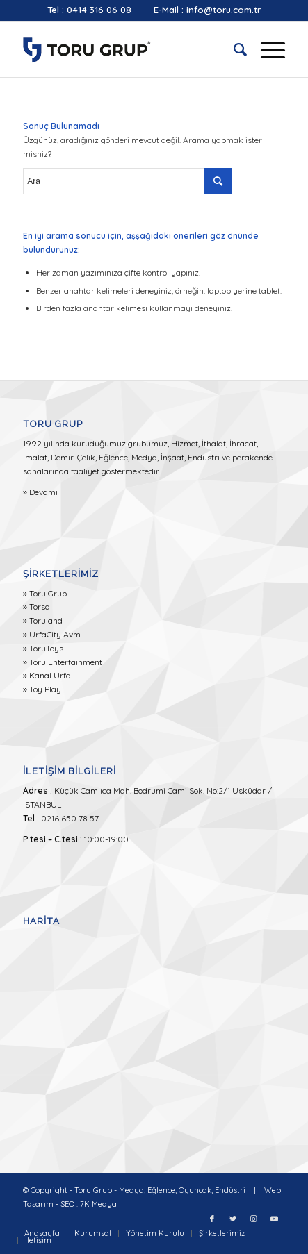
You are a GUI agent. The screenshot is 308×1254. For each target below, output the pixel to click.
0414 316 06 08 (99, 9)
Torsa (39, 606)
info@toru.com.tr (223, 9)
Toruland (46, 620)
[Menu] (266, 49)
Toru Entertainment (65, 662)
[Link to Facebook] (212, 1218)
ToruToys (46, 648)
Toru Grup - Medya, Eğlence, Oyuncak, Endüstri (159, 1190)
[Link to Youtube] (274, 1218)
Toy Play (45, 689)
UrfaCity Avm (55, 634)
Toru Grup (48, 593)
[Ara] (233, 49)
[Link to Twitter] (232, 1218)
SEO (67, 1204)
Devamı (43, 492)
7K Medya (98, 1204)
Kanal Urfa (50, 675)
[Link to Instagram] (253, 1218)
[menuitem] (233, 49)
